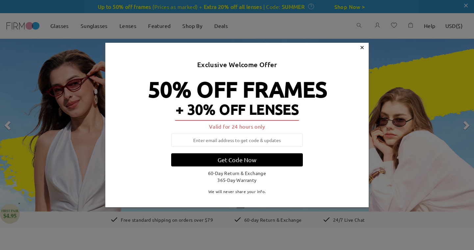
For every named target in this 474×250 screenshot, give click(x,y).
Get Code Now (237, 159)
